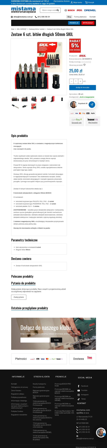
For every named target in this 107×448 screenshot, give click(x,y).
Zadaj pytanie (19, 297)
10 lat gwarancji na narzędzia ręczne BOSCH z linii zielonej (42, 423)
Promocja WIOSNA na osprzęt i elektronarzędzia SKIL (64, 404)
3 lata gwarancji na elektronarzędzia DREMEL (42, 430)
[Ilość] (75, 81)
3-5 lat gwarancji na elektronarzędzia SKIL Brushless (41, 436)
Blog (69, 17)
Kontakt (93, 17)
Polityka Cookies (17, 410)
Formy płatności (80, 17)
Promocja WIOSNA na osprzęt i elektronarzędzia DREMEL (64, 397)
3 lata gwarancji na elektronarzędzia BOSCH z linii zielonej (42, 416)
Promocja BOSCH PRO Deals (63, 383)
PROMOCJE (74, 23)
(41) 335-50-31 (44, 17)
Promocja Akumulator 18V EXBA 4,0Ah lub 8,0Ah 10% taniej (64, 411)
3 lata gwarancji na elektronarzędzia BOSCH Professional (42, 401)
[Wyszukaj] (58, 10)
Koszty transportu (39, 382)
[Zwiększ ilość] (71, 81)
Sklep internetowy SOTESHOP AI (86, 445)
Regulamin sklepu (17, 392)
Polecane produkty (22, 276)
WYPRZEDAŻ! (88, 23)
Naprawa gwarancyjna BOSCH (41, 390)
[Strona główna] (23, 10)
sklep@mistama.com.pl (23, 17)
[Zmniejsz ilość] (80, 81)
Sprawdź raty (77, 123)
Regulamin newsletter (19, 413)
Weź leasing (92, 123)
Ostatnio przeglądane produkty (29, 308)
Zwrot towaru (16, 389)
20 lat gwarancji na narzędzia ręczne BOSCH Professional (42, 409)
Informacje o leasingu (19, 399)
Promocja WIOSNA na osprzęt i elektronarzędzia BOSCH (64, 389)
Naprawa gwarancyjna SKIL (41, 395)
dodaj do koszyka (82, 87)
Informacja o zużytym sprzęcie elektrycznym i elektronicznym (19, 404)
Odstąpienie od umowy (19, 385)
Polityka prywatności (18, 396)
